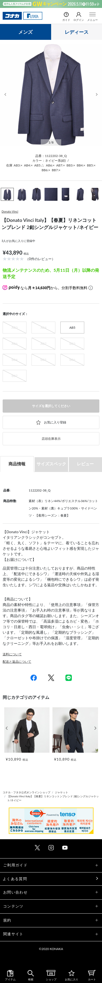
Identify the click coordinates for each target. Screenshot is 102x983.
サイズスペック (51, 463)
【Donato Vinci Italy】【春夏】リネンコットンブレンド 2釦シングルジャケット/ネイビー (53, 798)
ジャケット (61, 792)
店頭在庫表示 (51, 439)
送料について (12, 654)
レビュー (85, 463)
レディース (76, 32)
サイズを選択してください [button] (51, 406)
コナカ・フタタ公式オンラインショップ (26, 792)
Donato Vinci (10, 211)
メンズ (25, 32)
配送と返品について (17, 662)
